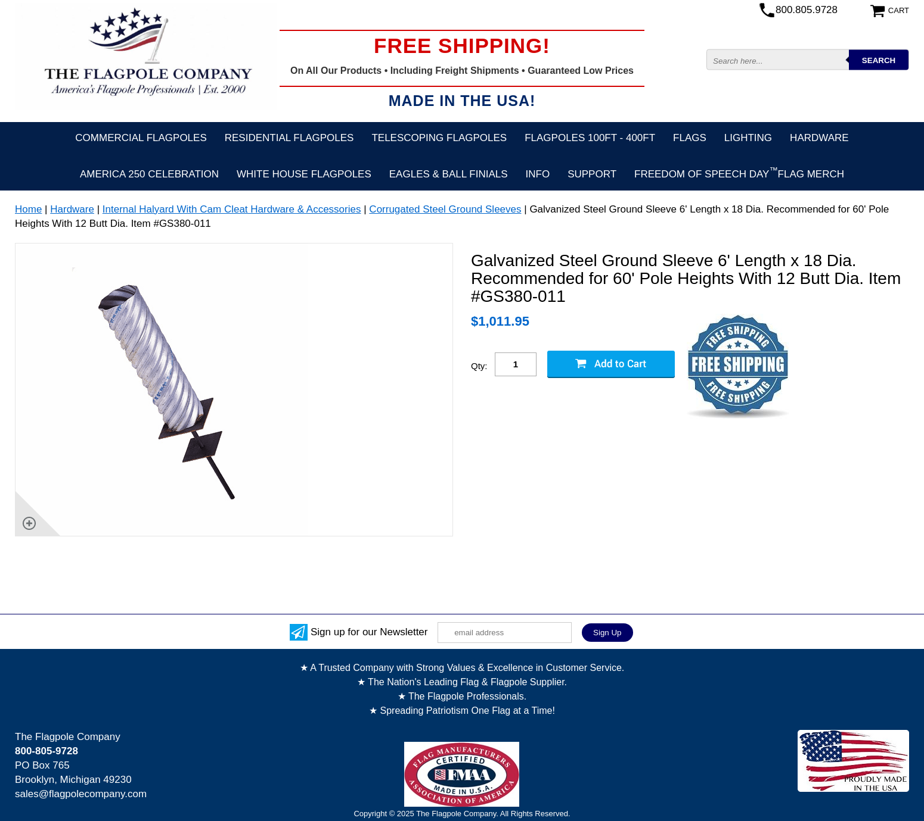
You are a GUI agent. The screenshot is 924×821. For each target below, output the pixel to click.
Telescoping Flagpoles (439, 137)
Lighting (748, 137)
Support (592, 174)
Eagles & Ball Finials (448, 174)
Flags (689, 137)
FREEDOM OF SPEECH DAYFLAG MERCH (739, 173)
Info (538, 174)
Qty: (479, 366)
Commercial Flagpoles (140, 137)
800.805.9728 (807, 9)
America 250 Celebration (149, 174)
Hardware (819, 137)
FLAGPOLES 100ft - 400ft (590, 137)
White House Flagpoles (304, 174)
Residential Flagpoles (289, 137)
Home (28, 209)
